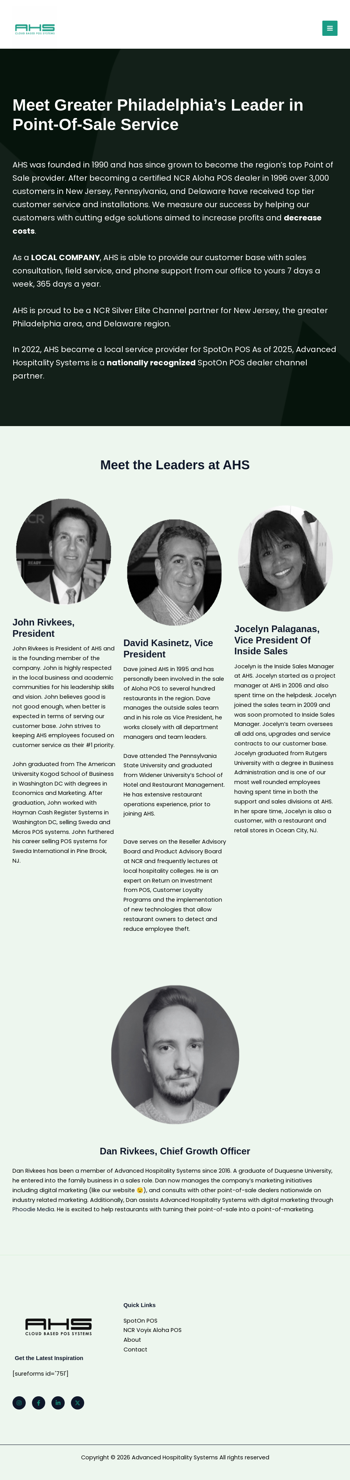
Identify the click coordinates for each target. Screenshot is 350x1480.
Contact (135, 1349)
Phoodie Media (33, 1209)
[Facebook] (38, 1403)
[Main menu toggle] (330, 29)
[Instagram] (19, 1403)
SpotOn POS (140, 1321)
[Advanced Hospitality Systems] (35, 29)
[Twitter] (77, 1403)
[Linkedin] (58, 1403)
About (132, 1340)
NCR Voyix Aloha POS (153, 1330)
